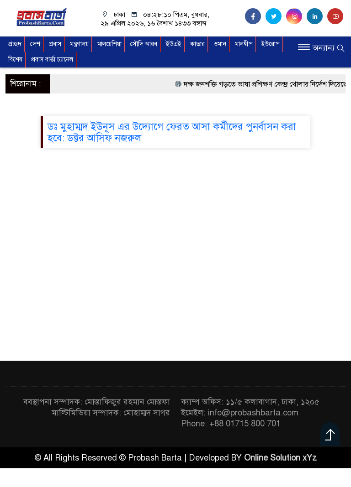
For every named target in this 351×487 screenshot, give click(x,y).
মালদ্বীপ (244, 44)
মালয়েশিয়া (109, 44)
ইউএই (173, 44)
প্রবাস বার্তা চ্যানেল (52, 59)
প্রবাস (55, 44)
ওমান (219, 44)
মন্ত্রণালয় (79, 44)
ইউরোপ (270, 44)
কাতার (197, 44)
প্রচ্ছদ (14, 44)
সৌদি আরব (143, 44)
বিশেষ (15, 59)
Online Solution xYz (280, 458)
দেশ (35, 44)
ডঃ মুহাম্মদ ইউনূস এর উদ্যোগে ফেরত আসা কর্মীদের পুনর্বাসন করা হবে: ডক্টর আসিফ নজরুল (172, 132)
